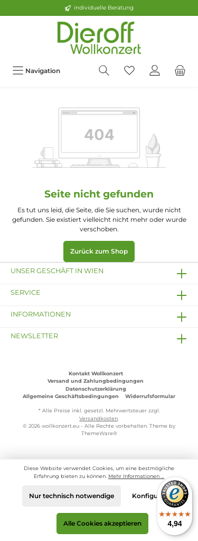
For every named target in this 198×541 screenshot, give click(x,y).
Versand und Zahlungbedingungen (96, 381)
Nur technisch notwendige (71, 496)
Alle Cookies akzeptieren (102, 523)
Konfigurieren (154, 496)
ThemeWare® (99, 433)
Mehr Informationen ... (136, 476)
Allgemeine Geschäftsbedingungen (71, 396)
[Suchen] (104, 71)
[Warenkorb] (180, 71)
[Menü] (36, 71)
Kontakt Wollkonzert (96, 373)
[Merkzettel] (129, 71)
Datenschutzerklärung (95, 389)
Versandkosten (98, 418)
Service (26, 292)
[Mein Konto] (154, 71)
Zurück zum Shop (99, 251)
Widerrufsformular (150, 396)
